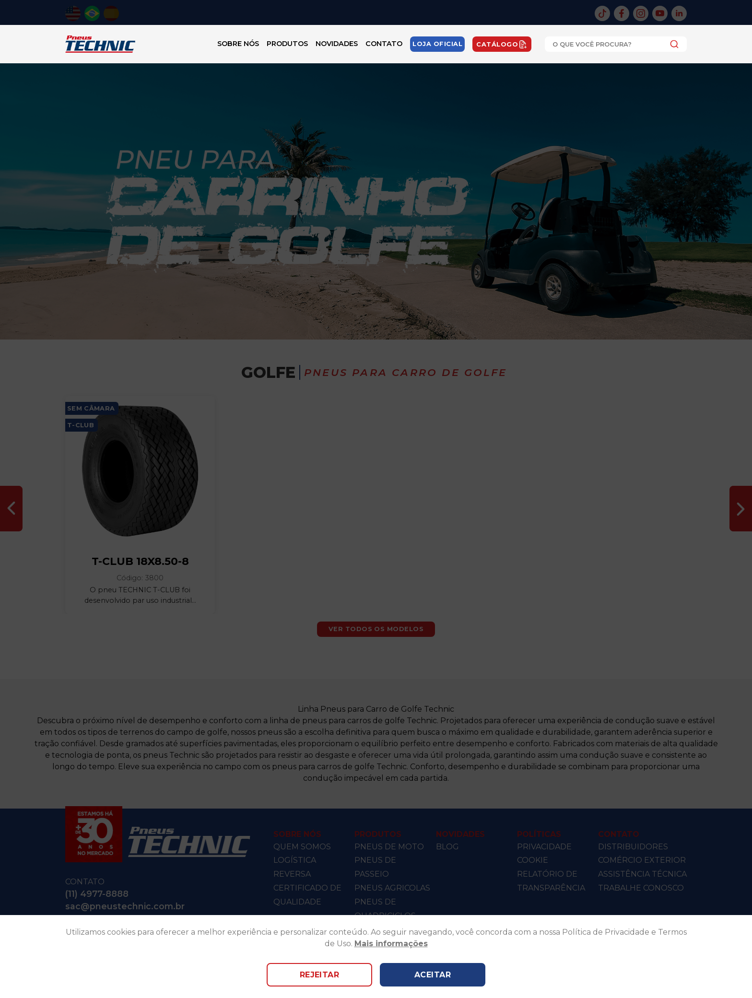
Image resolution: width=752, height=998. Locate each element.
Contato (383, 43)
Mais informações (391, 943)
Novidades (337, 43)
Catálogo (502, 44)
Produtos (287, 43)
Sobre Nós (238, 43)
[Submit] (672, 44)
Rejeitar (320, 974)
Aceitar (432, 974)
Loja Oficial (437, 43)
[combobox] (616, 44)
